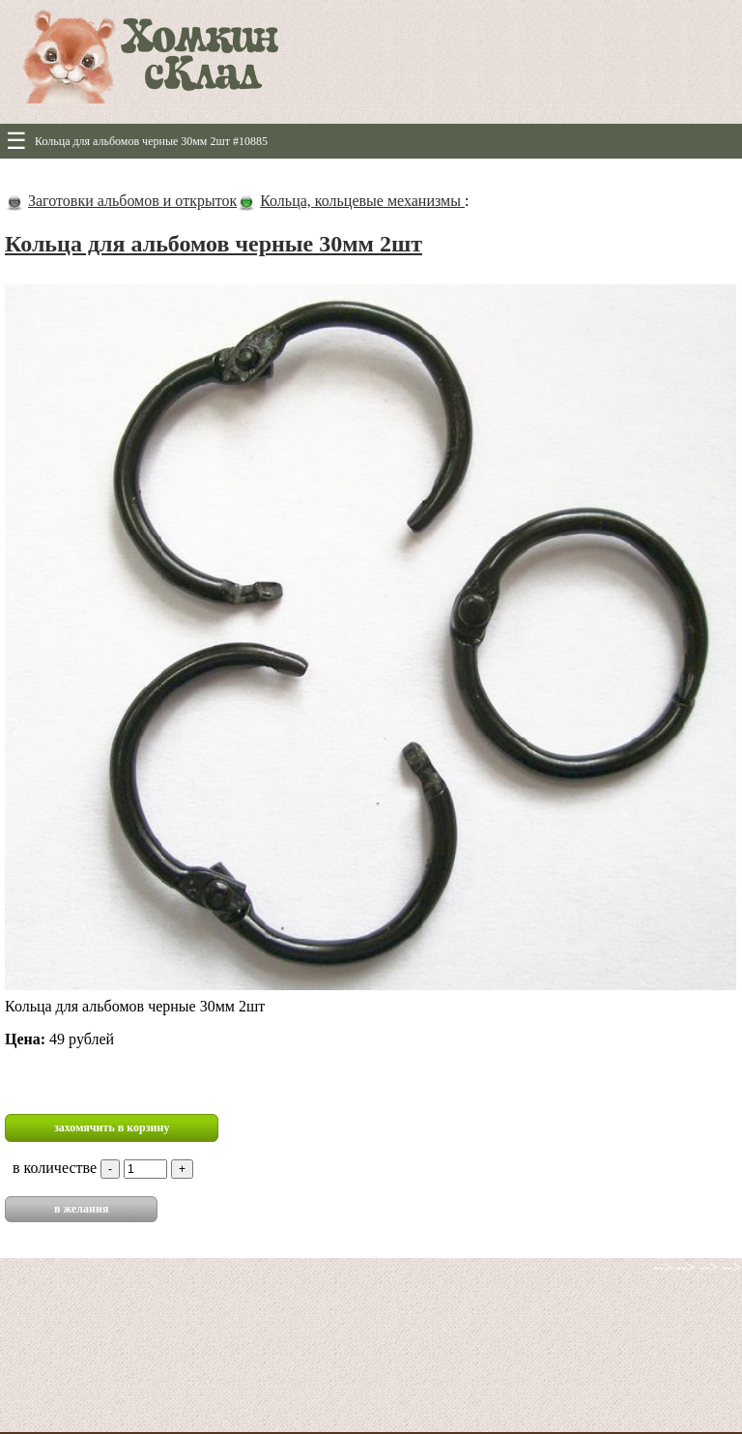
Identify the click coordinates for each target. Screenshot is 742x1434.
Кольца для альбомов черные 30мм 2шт (213, 243)
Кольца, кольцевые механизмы (362, 200)
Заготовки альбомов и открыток (132, 200)
